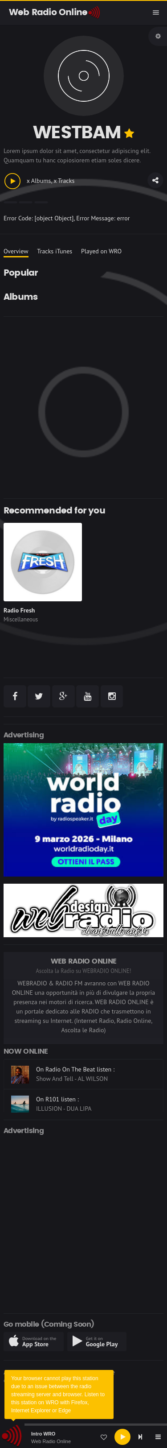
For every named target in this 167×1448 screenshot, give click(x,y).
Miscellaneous (21, 619)
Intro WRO (43, 1433)
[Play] (122, 1437)
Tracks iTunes (54, 251)
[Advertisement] (83, 407)
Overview (16, 251)
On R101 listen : (57, 1099)
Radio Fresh (19, 610)
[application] (83, 1437)
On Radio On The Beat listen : (75, 1069)
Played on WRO (101, 251)
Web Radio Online (51, 1441)
